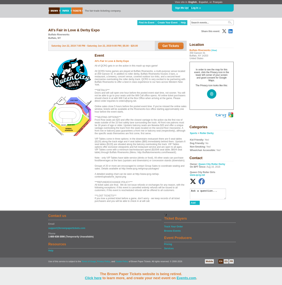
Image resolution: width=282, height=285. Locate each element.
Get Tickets (170, 46)
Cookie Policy (122, 263)
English (192, 2)
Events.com (186, 278)
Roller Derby (207, 133)
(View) (214, 50)
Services (169, 250)
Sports (193, 133)
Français (217, 2)
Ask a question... (210, 194)
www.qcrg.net (197, 175)
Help (183, 22)
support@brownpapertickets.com (66, 230)
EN (221, 263)
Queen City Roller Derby (212, 164)
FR (231, 263)
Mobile (209, 263)
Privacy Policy (103, 263)
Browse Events (172, 232)
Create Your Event (168, 22)
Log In (194, 8)
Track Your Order (173, 228)
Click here (93, 278)
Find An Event (146, 22)
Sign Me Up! (182, 8)
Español (203, 2)
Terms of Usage (89, 263)
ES (226, 263)
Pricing (168, 246)
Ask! (193, 204)
